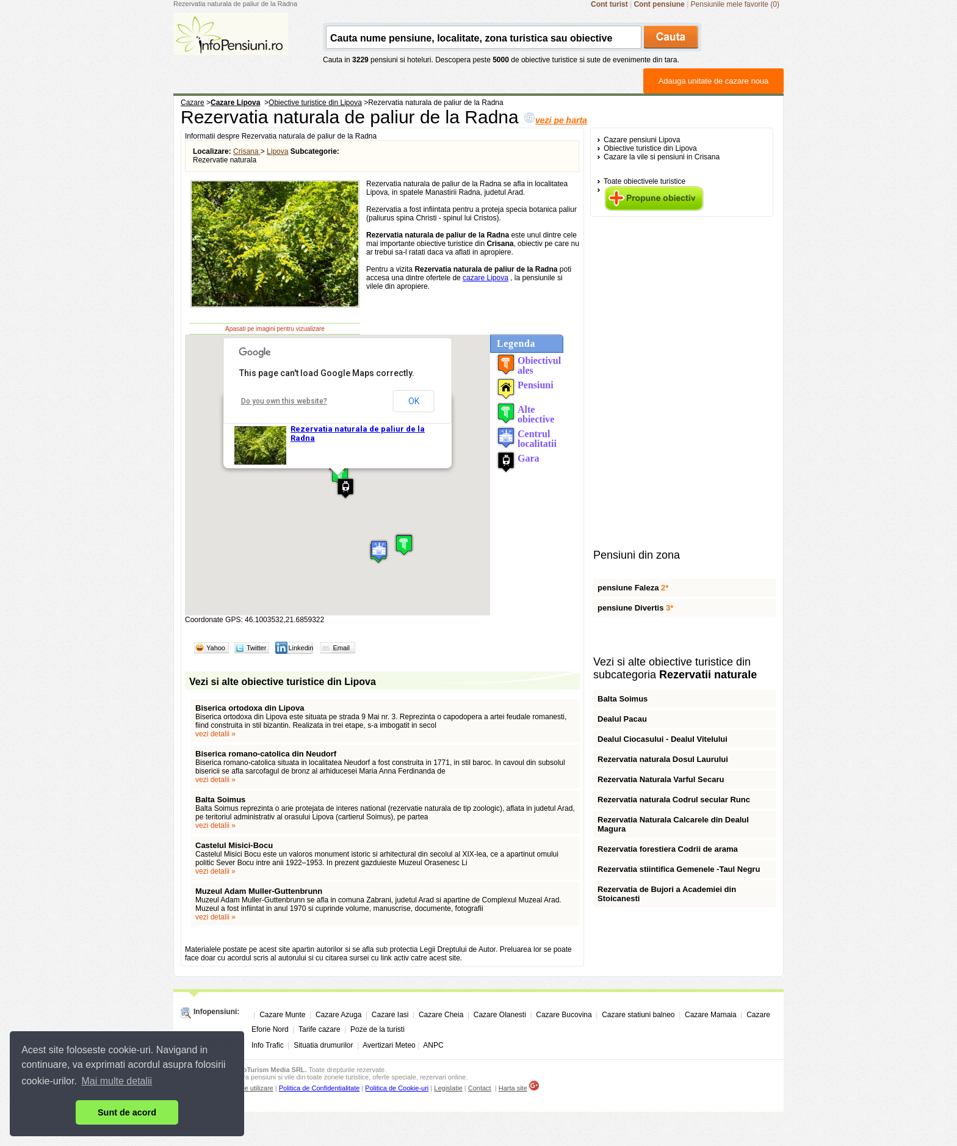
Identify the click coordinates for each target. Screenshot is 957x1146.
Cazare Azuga (338, 1014)
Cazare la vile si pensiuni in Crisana (662, 157)
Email (341, 647)
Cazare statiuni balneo (638, 1014)
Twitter (256, 647)
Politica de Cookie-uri (396, 1088)
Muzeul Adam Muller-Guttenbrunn (258, 891)
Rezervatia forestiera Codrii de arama (668, 849)
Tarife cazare (319, 1029)
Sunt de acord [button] (127, 1112)
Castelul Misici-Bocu (234, 845)
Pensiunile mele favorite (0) (735, 4)
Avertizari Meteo (389, 1045)
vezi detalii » (215, 734)
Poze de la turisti (377, 1029)
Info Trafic (267, 1045)
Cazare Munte (282, 1014)
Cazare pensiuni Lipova (642, 140)
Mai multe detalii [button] (117, 1081)
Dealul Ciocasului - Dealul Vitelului (663, 739)
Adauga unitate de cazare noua (714, 80)
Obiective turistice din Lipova (650, 148)
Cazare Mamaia (711, 1014)
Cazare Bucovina (563, 1014)
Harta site (513, 1088)
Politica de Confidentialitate (319, 1088)
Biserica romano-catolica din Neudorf (265, 753)
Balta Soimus (220, 799)
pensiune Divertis (635, 607)
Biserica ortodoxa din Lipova (249, 708)
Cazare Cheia (441, 1014)
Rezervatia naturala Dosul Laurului (663, 759)
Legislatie (448, 1088)
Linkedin (300, 647)
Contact (479, 1088)
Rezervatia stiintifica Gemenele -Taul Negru (679, 869)
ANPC (433, 1045)
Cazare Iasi (390, 1014)
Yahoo (215, 647)
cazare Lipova (485, 278)
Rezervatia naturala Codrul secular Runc (674, 799)
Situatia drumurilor (323, 1045)
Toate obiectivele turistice (644, 181)
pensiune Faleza (633, 587)
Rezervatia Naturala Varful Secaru (661, 779)
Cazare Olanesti (500, 1014)
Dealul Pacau (622, 719)
